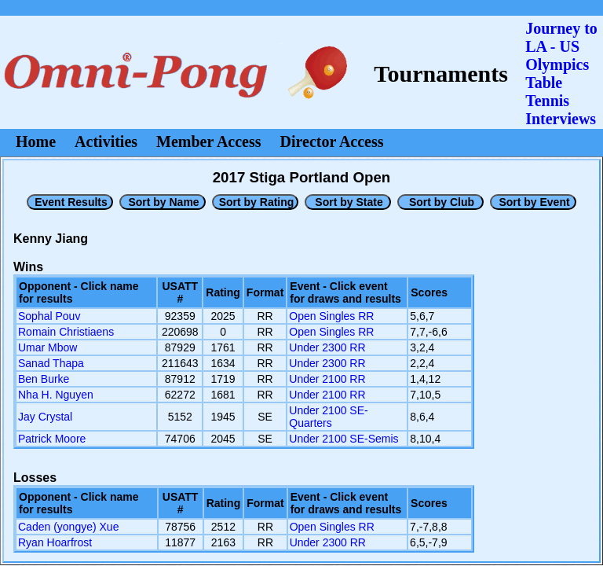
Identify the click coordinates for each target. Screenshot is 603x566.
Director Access (332, 141)
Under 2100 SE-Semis (343, 438)
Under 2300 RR (327, 347)
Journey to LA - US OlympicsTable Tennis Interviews (561, 73)
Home (36, 141)
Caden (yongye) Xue (68, 526)
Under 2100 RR (327, 379)
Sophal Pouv (49, 316)
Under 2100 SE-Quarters (328, 416)
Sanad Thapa (51, 363)
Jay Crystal (45, 416)
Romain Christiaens (66, 331)
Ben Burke (43, 379)
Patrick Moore (52, 438)
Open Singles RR (331, 316)
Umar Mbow (47, 347)
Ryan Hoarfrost (55, 542)
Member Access (208, 141)
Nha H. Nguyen (55, 394)
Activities (106, 141)
